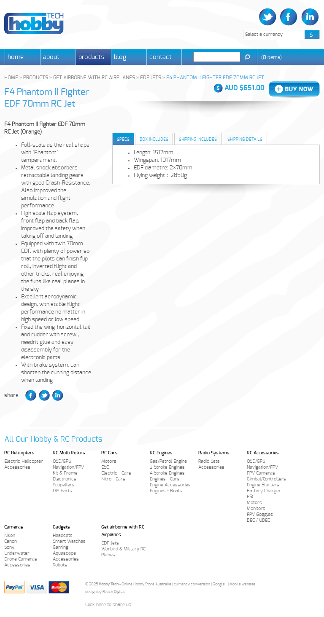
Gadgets (61, 527)
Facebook (288, 17)
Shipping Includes (198, 139)
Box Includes (154, 139)
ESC (105, 467)
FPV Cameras (261, 473)
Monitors (256, 508)
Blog (120, 57)
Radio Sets (209, 461)
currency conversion (192, 584)
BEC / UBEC (258, 520)
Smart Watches (69, 541)
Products (91, 57)
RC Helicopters (19, 453)
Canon (10, 541)
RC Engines (161, 453)
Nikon (9, 535)
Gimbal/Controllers (266, 479)
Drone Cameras (20, 559)
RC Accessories (263, 453)
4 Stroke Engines (167, 473)
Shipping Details (244, 139)
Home (16, 57)
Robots (60, 565)
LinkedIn (309, 17)
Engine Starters (263, 485)
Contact (160, 57)
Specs (123, 139)
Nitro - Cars (113, 479)
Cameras (13, 527)
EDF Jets (110, 543)
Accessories (17, 467)
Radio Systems (214, 453)
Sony (9, 547)
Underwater (17, 553)
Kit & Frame (65, 473)
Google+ (220, 584)
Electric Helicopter (23, 461)
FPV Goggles (260, 514)
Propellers (64, 485)
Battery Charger (264, 490)
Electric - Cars (116, 473)
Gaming (60, 547)
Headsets (63, 535)
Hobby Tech (34, 23)
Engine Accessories (170, 485)
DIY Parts (62, 490)
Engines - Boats (166, 490)
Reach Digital (114, 592)
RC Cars (109, 453)
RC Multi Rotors (69, 453)
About (51, 57)
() (271, 57)
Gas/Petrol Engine (168, 461)
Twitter (268, 17)
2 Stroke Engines (167, 467)
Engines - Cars (165, 479)
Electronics (64, 479)
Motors (108, 461)
